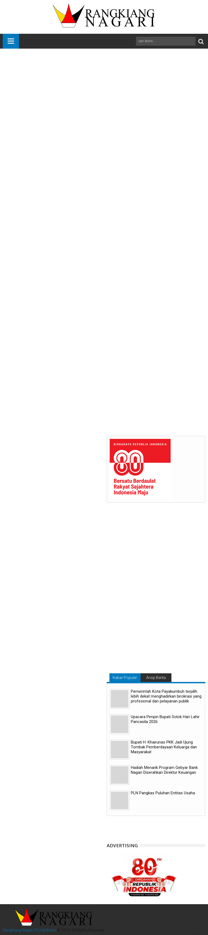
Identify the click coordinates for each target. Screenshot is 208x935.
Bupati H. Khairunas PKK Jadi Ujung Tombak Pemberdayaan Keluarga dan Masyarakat (164, 747)
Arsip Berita (156, 677)
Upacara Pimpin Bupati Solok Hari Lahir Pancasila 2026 (165, 719)
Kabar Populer (125, 677)
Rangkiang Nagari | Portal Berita (29, 930)
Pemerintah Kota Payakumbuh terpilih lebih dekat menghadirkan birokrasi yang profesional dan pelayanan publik (166, 696)
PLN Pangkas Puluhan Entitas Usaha (163, 793)
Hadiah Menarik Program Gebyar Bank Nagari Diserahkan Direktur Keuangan (164, 770)
